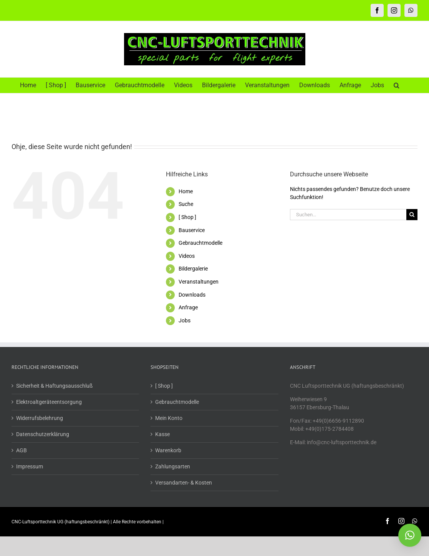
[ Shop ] (187, 217)
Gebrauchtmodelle (200, 243)
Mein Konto (168, 418)
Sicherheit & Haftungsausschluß (54, 386)
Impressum (29, 466)
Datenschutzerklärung (42, 434)
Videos (187, 256)
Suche (186, 204)
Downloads (192, 295)
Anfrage (188, 307)
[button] (396, 85)
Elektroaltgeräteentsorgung (49, 402)
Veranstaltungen (199, 282)
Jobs (184, 320)
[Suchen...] (348, 214)
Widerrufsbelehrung (39, 418)
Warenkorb (168, 450)
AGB (21, 450)
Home (186, 191)
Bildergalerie (193, 269)
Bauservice (192, 230)
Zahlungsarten (172, 466)
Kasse (162, 434)
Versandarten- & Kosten (183, 483)
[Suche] (411, 214)
